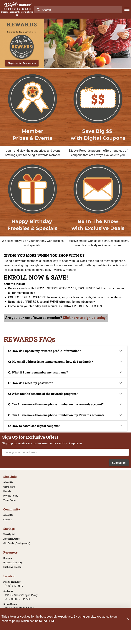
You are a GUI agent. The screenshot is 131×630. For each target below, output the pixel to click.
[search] (80, 9)
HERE (51, 621)
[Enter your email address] (66, 452)
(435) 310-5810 (14, 585)
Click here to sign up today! (85, 318)
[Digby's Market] (17, 6)
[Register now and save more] (22, 43)
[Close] (127, 619)
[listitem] (8, 482)
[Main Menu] (127, 9)
